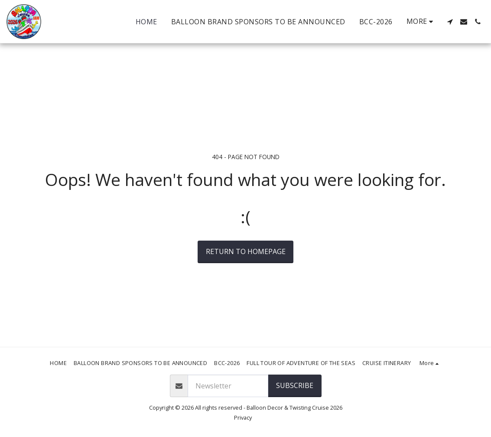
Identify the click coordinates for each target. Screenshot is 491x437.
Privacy (243, 417)
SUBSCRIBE (294, 385)
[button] (449, 21)
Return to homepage (246, 251)
